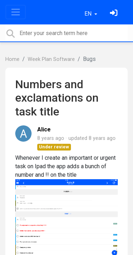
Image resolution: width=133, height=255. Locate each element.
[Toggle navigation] (16, 12)
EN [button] (88, 13)
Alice (44, 129)
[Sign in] (114, 13)
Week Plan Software (51, 59)
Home (12, 59)
